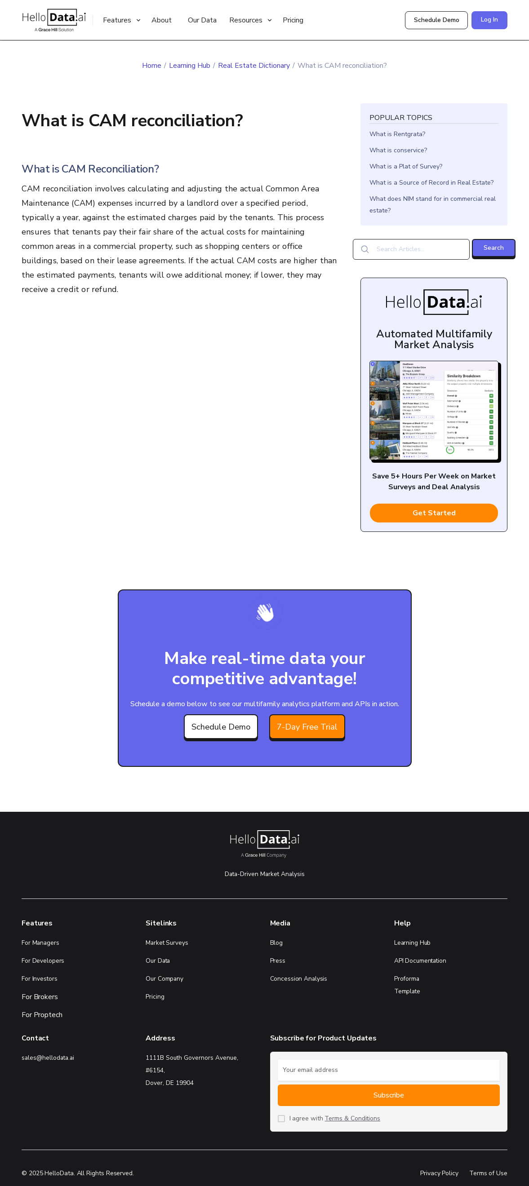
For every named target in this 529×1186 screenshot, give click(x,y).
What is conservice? (398, 150)
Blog (276, 942)
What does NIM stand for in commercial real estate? (432, 205)
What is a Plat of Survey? (405, 166)
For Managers (40, 942)
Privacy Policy (439, 1173)
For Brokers (40, 997)
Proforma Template (407, 985)
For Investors (39, 978)
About (161, 20)
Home (151, 66)
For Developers (43, 960)
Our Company (164, 978)
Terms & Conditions (352, 1118)
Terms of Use (488, 1173)
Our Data (202, 20)
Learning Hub (189, 66)
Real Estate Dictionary (254, 66)
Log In (489, 19)
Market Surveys (167, 942)
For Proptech (42, 1015)
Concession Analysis (299, 978)
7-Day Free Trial (307, 726)
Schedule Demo (436, 20)
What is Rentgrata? (397, 134)
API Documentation (420, 960)
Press (277, 960)
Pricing (293, 20)
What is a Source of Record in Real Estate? (431, 182)
